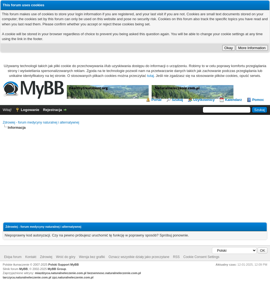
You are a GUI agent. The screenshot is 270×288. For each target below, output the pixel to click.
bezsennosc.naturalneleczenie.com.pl (114, 273)
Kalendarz (233, 100)
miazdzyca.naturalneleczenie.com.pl (60, 273)
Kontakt (30, 257)
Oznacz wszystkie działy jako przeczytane (139, 257)
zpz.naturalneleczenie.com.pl (73, 277)
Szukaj (177, 100)
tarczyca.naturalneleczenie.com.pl (27, 277)
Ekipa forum (13, 257)
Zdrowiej (46, 257)
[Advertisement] (135, 171)
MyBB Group (57, 269)
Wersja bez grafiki (92, 257)
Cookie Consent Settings (201, 257)
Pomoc (258, 100)
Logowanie (30, 110)
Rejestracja (52, 110)
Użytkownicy (204, 100)
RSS (176, 257)
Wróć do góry (65, 257)
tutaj (150, 76)
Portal (156, 100)
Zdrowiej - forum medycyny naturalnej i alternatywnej (41, 122)
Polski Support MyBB (63, 264)
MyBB (23, 269)
